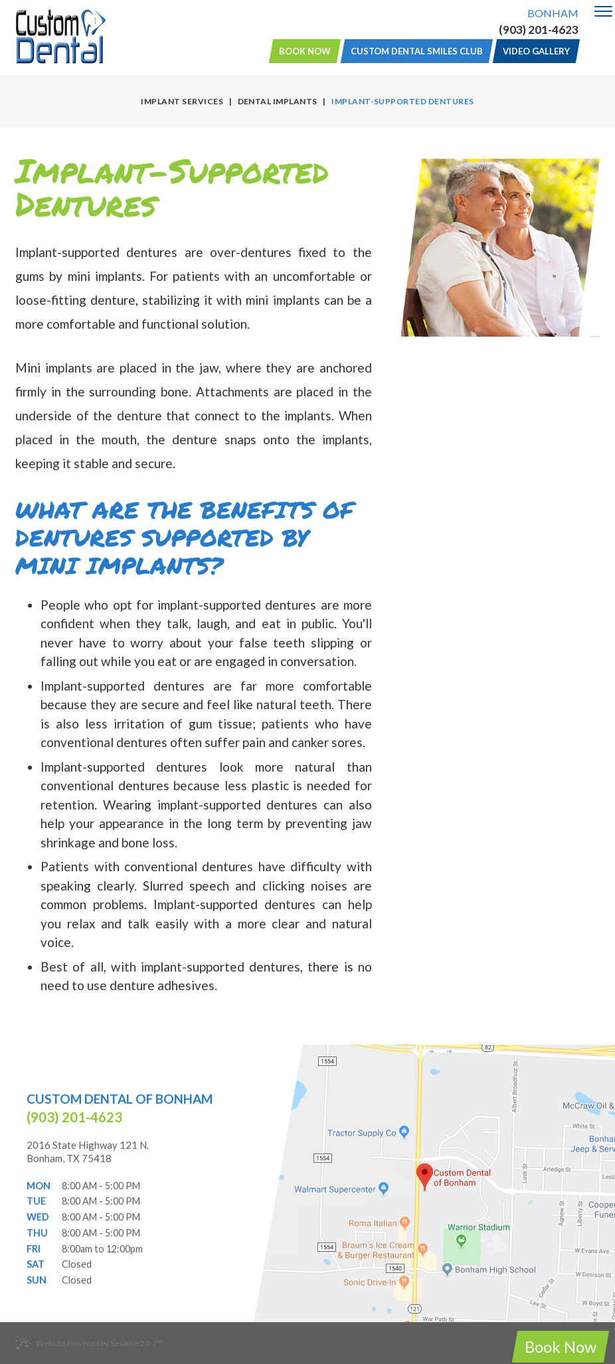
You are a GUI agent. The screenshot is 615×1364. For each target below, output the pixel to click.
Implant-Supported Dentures (402, 101)
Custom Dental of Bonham (120, 1098)
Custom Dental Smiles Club (417, 51)
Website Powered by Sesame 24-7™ (89, 1343)
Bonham (552, 13)
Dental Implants (277, 101)
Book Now (305, 51)
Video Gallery (536, 51)
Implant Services (182, 101)
